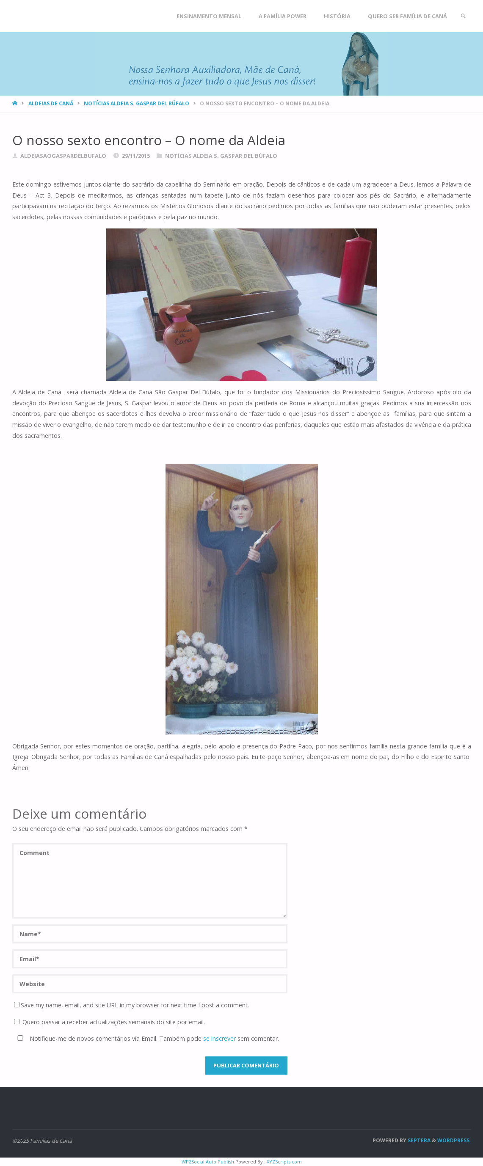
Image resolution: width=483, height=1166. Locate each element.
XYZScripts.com (284, 1161)
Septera (418, 1140)
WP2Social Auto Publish (208, 1161)
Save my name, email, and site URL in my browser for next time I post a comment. (131, 1005)
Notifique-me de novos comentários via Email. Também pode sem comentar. (146, 1038)
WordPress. (454, 1140)
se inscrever (219, 1038)
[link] (463, 16)
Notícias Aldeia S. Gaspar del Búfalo (136, 103)
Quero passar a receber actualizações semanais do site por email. (109, 1022)
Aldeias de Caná (50, 103)
